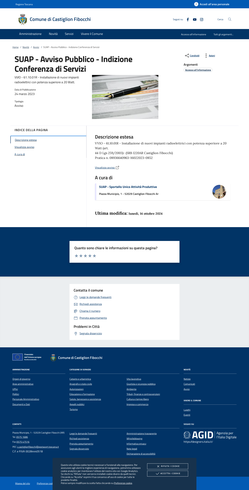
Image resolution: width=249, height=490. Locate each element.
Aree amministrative (22, 384)
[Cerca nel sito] (229, 19)
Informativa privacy (136, 444)
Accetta (167, 473)
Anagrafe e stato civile (81, 384)
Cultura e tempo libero (138, 399)
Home (15, 47)
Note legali (132, 449)
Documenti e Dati (21, 404)
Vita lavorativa (134, 379)
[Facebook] (186, 19)
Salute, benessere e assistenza (85, 399)
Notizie (187, 379)
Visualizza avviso (107, 167)
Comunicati (189, 384)
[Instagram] (200, 19)
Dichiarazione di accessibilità (141, 454)
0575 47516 (22, 442)
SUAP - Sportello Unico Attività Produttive (128, 186)
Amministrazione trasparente (142, 433)
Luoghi (187, 410)
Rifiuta (167, 466)
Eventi (187, 415)
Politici (15, 394)
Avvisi (36, 47)
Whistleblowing (134, 438)
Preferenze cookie (123, 483)
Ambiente (131, 389)
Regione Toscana (24, 4)
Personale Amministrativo (25, 399)
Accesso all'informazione (193, 34)
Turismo (74, 409)
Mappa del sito (22, 483)
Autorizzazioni (77, 389)
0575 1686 (22, 437)
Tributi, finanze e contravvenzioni (143, 394)
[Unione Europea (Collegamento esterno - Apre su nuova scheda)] (27, 358)
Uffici (15, 389)
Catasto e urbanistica (80, 379)
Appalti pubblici (77, 404)
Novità (25, 47)
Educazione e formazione (82, 394)
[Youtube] (193, 19)
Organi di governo (21, 379)
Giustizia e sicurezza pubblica (141, 384)
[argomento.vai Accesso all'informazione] (198, 69)
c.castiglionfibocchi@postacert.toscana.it (38, 447)
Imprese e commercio (137, 404)
